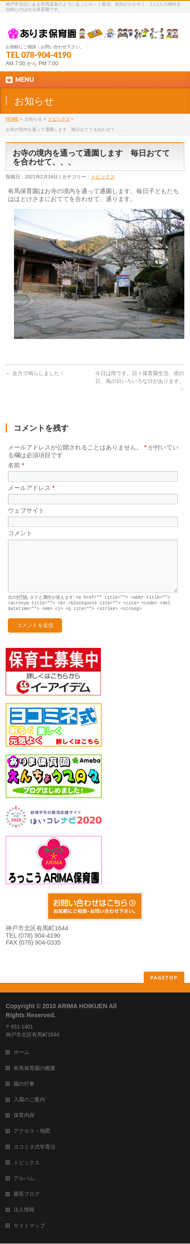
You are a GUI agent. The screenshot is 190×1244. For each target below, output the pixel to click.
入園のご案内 (29, 1100)
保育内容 (24, 1116)
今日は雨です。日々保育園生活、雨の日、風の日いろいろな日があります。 (139, 381)
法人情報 (24, 1210)
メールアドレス (31, 487)
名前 (16, 465)
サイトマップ (29, 1226)
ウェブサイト (26, 510)
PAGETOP (164, 978)
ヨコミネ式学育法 (34, 1147)
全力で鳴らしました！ (35, 373)
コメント (20, 533)
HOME (12, 119)
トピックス (59, 119)
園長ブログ (27, 1194)
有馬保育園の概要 (34, 1069)
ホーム (21, 1053)
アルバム (24, 1179)
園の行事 (24, 1084)
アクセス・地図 (32, 1131)
